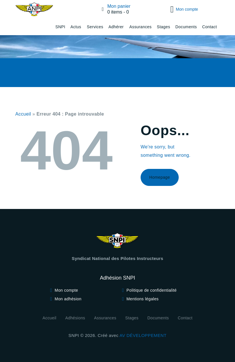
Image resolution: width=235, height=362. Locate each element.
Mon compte (66, 290)
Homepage (159, 177)
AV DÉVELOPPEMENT (143, 335)
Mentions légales (142, 299)
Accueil (23, 114)
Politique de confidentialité (151, 290)
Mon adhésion (68, 299)
